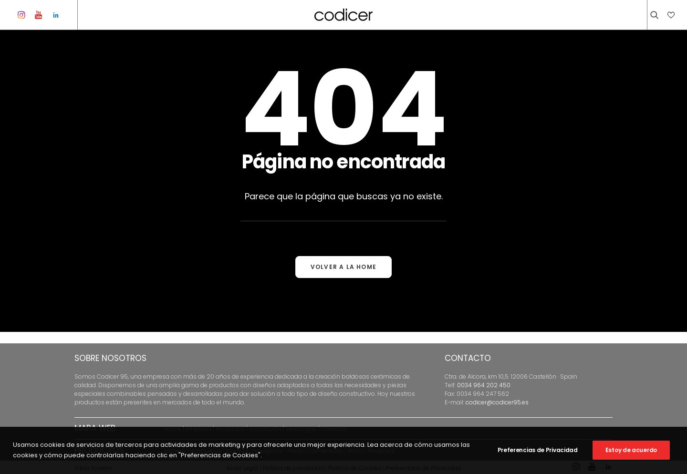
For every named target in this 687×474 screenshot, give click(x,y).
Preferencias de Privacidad (538, 450)
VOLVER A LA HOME (343, 278)
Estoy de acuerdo (631, 450)
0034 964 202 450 (483, 385)
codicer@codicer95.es (497, 402)
